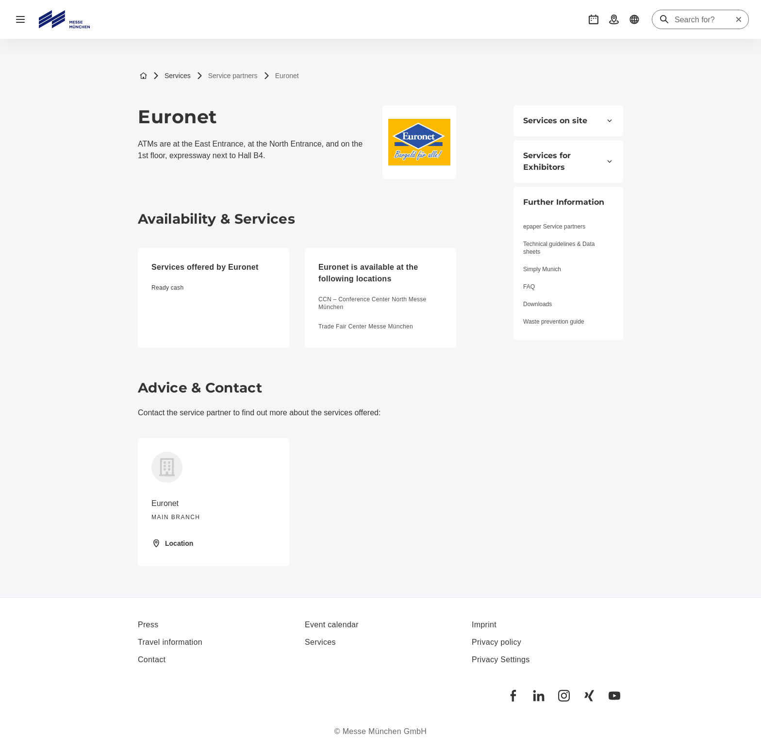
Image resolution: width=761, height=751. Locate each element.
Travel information (170, 642)
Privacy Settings (501, 659)
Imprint (484, 624)
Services (172, 76)
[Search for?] (705, 20)
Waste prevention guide (553, 321)
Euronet (281, 76)
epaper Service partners (554, 226)
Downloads (537, 304)
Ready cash (167, 287)
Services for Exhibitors (568, 161)
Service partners (227, 76)
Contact (151, 659)
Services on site (568, 120)
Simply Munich (542, 269)
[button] (593, 19)
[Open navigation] (20, 19)
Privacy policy (496, 642)
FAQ (529, 286)
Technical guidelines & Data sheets (559, 248)
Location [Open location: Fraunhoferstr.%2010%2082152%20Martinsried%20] (172, 543)
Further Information (563, 202)
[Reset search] (738, 19)
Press (148, 624)
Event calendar (332, 624)
